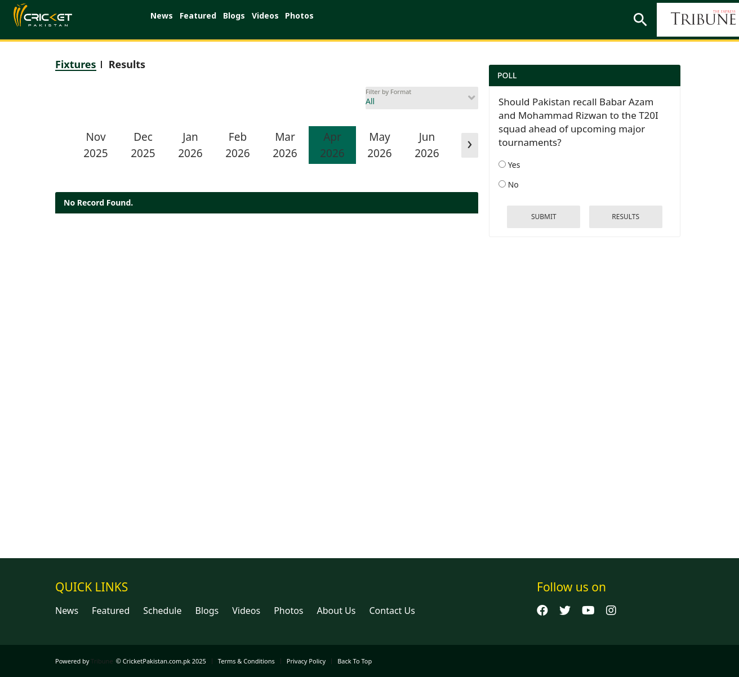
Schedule (162, 610)
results (625, 216)
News (164, 20)
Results (127, 64)
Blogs (248, 20)
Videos (285, 20)
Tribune (102, 661)
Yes (509, 164)
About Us (336, 610)
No (508, 184)
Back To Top (354, 661)
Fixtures (75, 64)
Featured (206, 20)
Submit (544, 216)
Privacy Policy (306, 661)
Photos (325, 20)
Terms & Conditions (246, 661)
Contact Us (392, 610)
